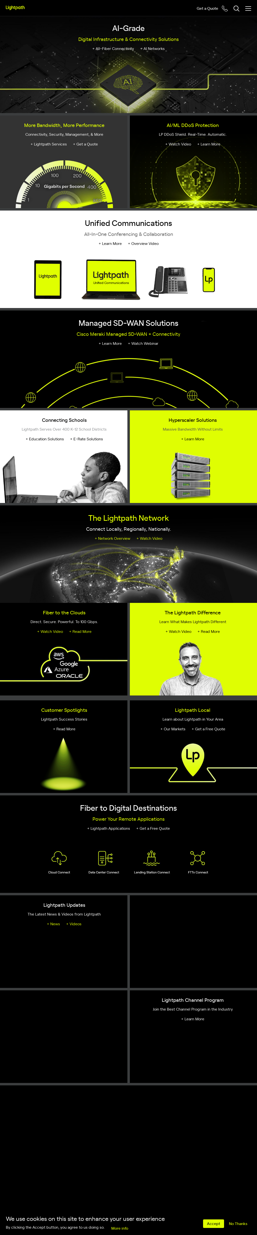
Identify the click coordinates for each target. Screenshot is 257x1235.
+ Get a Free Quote (208, 728)
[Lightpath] (15, 8)
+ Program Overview (44, 1018)
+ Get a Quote (85, 143)
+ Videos (74, 923)
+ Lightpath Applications (108, 828)
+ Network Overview (112, 538)
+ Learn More (208, 143)
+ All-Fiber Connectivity (113, 48)
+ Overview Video (143, 243)
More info (119, 1228)
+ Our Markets (172, 728)
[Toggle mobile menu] (248, 8)
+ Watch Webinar (143, 343)
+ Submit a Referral (85, 1018)
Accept (213, 1223)
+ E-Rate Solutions (86, 438)
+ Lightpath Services (49, 143)
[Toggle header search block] (236, 8)
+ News (53, 923)
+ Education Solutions (45, 438)
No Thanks (238, 1223)
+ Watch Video (178, 143)
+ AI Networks (152, 48)
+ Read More (80, 631)
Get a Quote (207, 8)
